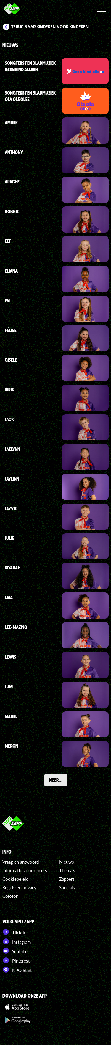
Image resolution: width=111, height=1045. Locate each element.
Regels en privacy (19, 887)
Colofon (10, 896)
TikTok (13, 931)
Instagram (16, 941)
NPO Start (17, 969)
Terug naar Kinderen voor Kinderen (50, 26)
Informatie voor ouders (24, 870)
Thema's (67, 870)
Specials (67, 887)
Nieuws (66, 862)
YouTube (15, 950)
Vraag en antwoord (20, 862)
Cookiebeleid (15, 879)
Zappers (67, 879)
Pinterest (16, 960)
